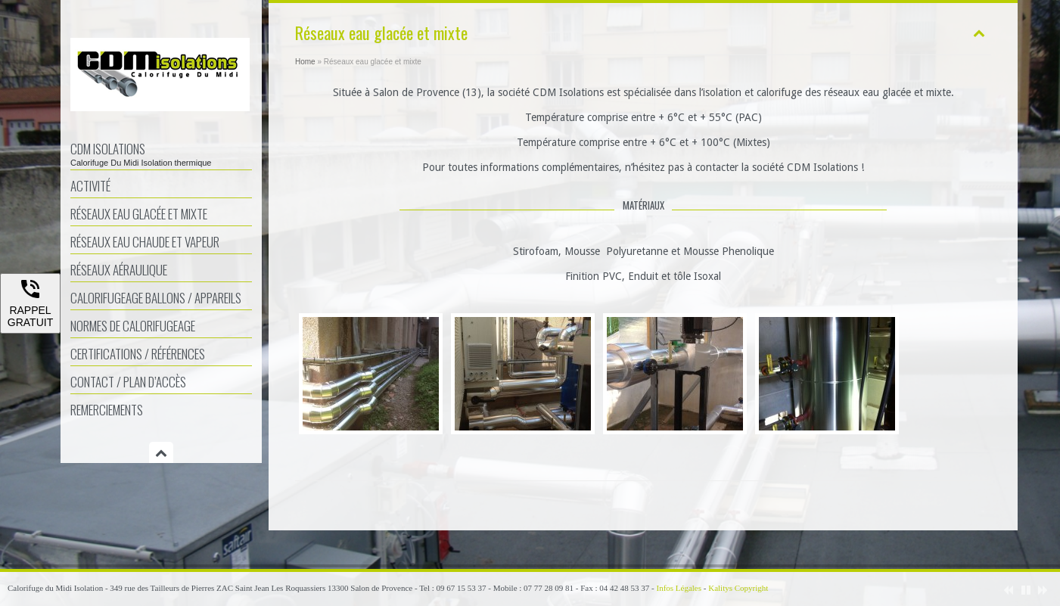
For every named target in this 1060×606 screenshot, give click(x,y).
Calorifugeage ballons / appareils (155, 297)
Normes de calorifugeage (132, 325)
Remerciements (106, 409)
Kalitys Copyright (738, 587)
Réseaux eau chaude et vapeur (144, 241)
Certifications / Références (137, 353)
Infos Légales (678, 587)
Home (305, 61)
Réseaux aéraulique (118, 269)
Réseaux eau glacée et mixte (138, 213)
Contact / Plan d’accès (128, 381)
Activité (90, 185)
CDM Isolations (161, 153)
